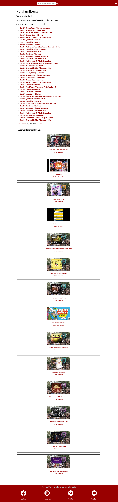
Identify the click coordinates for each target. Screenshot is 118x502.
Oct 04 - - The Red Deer (35, 77)
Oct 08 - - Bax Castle (33, 101)
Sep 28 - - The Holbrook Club (38, 37)
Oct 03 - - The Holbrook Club (38, 61)
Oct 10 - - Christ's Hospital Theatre (39, 117)
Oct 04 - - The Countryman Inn (38, 75)
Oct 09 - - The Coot (33, 106)
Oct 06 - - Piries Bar (33, 89)
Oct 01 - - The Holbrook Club (43, 47)
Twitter (70, 498)
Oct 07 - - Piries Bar (33, 94)
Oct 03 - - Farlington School (42, 63)
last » (44, 124)
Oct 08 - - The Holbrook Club (43, 96)
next (41, 124)
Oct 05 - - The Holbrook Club (38, 82)
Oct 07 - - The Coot (33, 91)
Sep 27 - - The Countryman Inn (38, 28)
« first (21, 124)
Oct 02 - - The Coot (33, 54)
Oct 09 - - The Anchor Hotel (36, 110)
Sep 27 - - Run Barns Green (39, 32)
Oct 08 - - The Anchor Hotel (36, 99)
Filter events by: (25, 24)
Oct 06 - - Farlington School (41, 87)
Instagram (47, 498)
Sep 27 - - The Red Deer (35, 30)
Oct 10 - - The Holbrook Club (38, 113)
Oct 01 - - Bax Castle (33, 51)
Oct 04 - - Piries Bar (34, 80)
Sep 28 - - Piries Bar (33, 40)
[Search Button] (59, 3)
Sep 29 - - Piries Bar (33, 42)
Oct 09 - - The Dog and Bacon (37, 108)
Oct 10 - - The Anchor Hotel (38, 120)
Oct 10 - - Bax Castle (35, 115)
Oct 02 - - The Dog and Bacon (37, 56)
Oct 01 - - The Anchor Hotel (36, 49)
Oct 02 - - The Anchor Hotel (36, 58)
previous (27, 124)
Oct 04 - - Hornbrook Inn (36, 70)
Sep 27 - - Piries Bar (34, 35)
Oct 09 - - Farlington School (41, 103)
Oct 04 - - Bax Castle (35, 73)
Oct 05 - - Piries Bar (33, 84)
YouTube (94, 498)
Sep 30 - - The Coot (33, 44)
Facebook (23, 498)
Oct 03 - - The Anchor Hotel (38, 68)
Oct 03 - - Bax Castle (35, 65)
